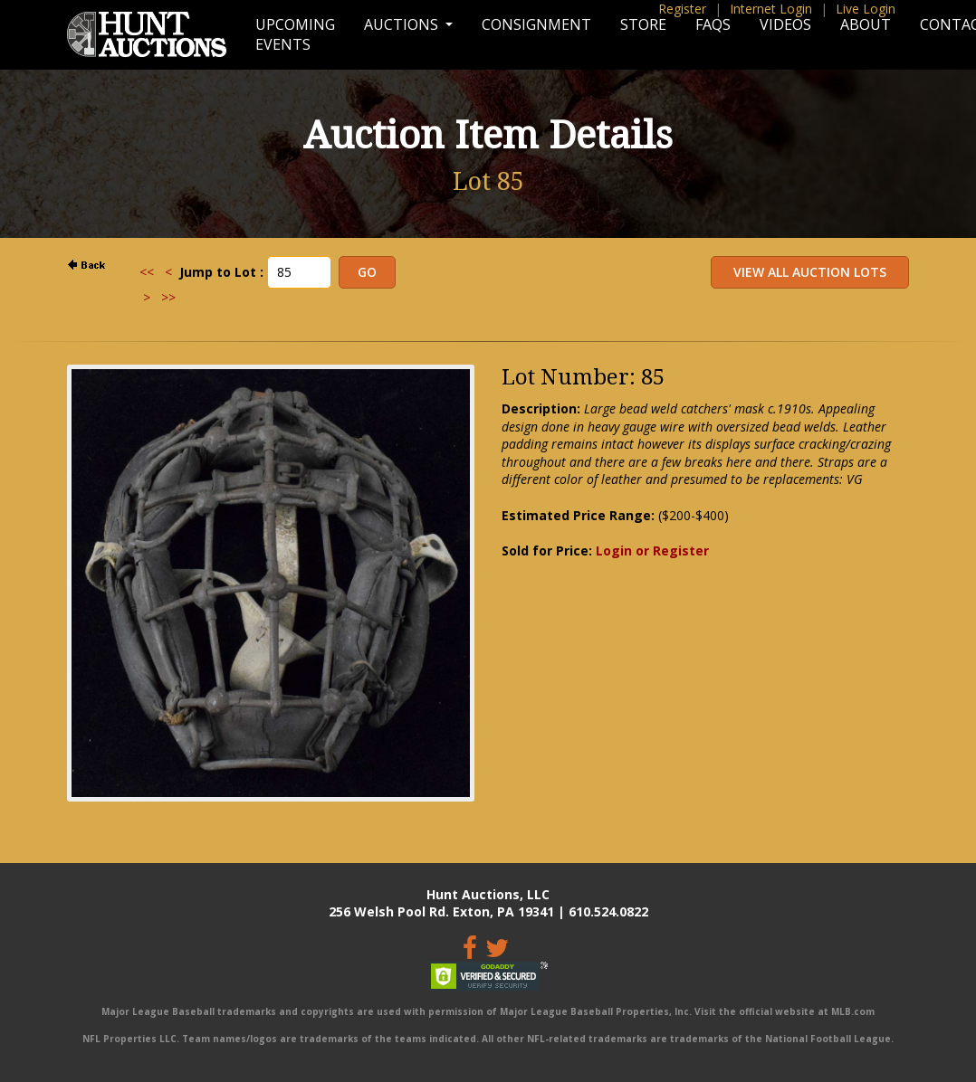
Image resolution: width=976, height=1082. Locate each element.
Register (682, 8)
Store (643, 24)
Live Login (865, 8)
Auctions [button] (403, 24)
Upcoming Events (295, 34)
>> (168, 297)
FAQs (713, 24)
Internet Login (771, 8)
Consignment (536, 24)
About (865, 24)
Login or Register (652, 550)
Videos (785, 24)
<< (146, 271)
